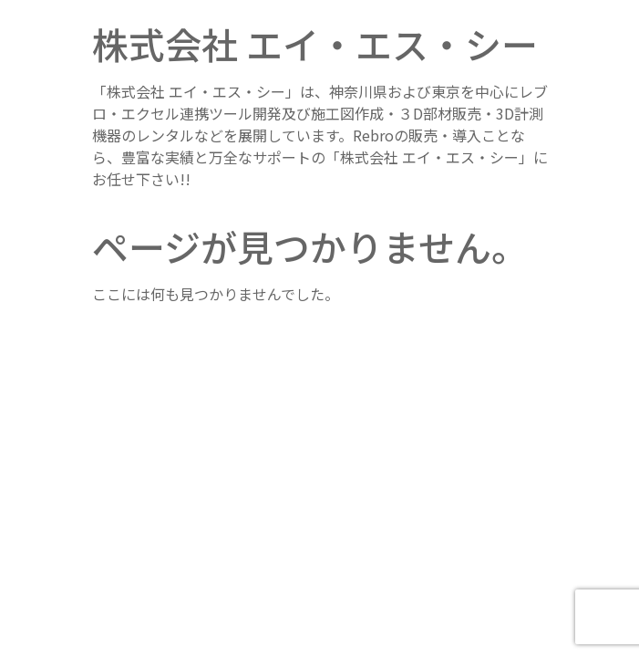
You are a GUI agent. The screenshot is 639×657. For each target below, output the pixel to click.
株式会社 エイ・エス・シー (315, 43)
